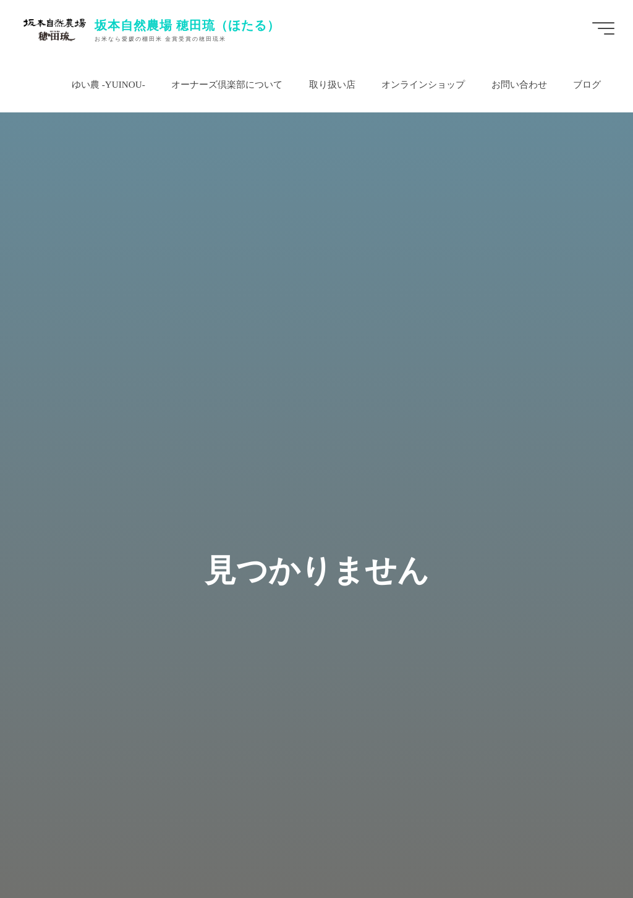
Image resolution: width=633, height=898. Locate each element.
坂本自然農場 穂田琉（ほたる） (187, 25)
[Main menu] (603, 28)
